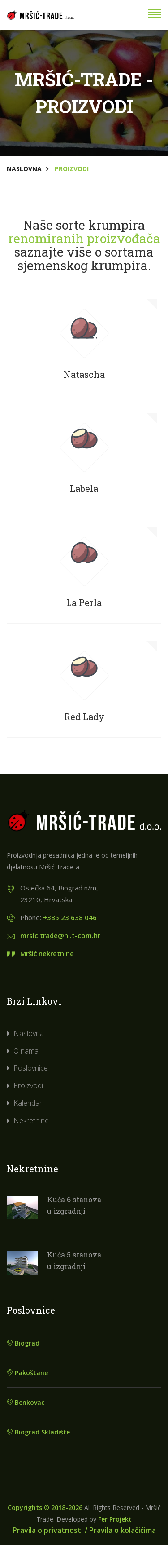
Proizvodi (28, 1085)
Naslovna (24, 168)
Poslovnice (30, 1068)
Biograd (23, 1343)
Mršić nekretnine (47, 953)
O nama (26, 1051)
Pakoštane (27, 1372)
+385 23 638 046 (70, 917)
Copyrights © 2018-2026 (45, 1507)
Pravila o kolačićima (122, 1530)
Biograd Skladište (38, 1432)
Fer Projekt (115, 1519)
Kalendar (27, 1103)
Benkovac (25, 1402)
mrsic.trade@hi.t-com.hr (60, 935)
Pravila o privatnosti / (50, 1530)
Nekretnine (31, 1120)
